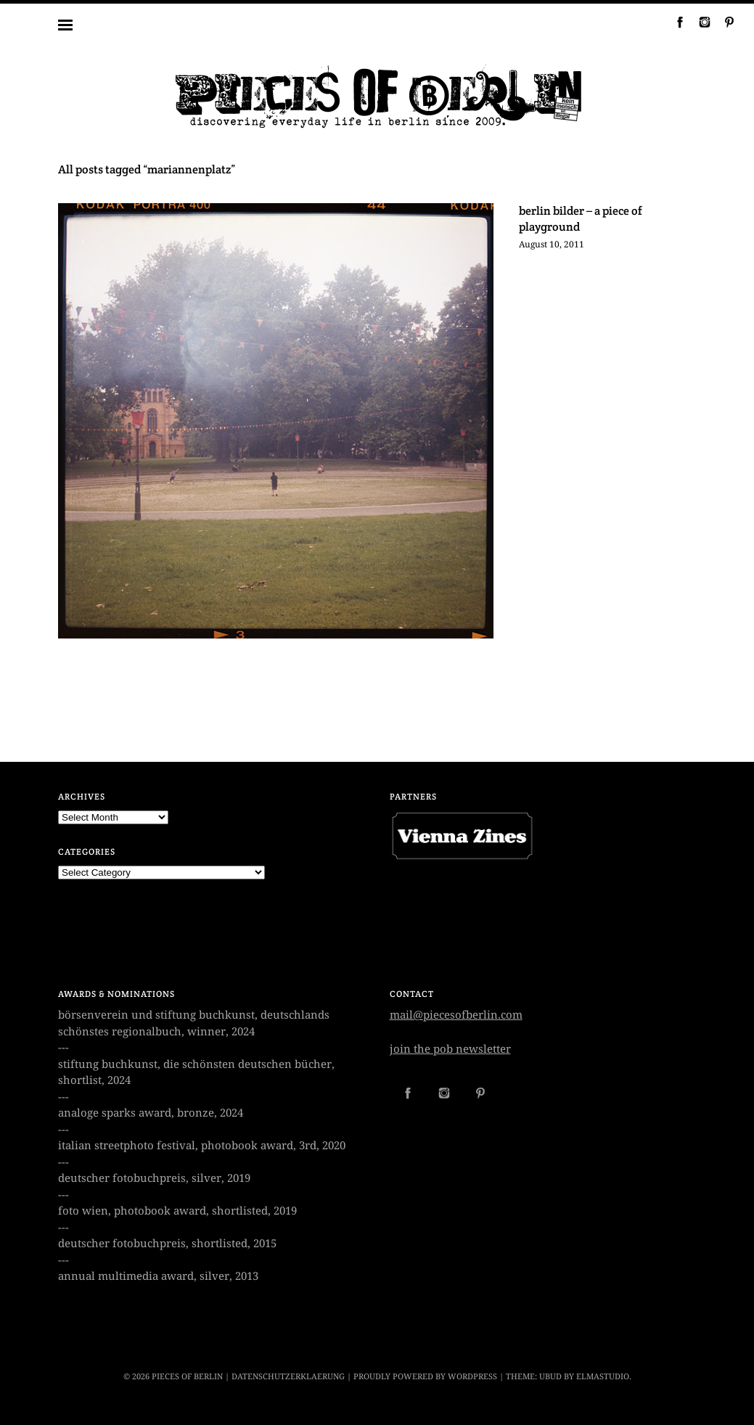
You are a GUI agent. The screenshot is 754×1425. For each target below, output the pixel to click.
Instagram (699, 22)
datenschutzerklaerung (288, 1376)
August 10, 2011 (551, 244)
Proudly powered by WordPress (425, 1376)
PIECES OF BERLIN (187, 1376)
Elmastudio (602, 1376)
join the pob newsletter (450, 1049)
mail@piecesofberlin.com (456, 1015)
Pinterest (723, 22)
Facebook (674, 22)
